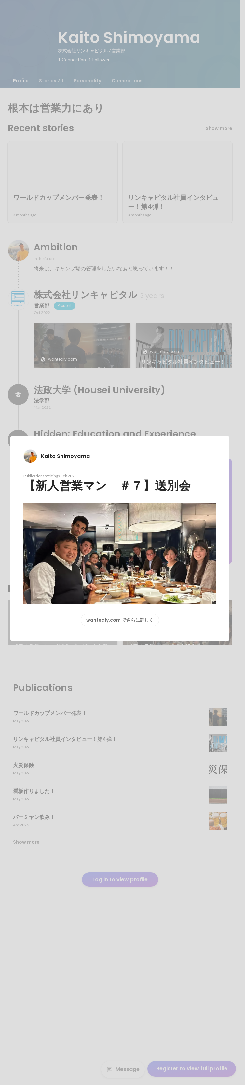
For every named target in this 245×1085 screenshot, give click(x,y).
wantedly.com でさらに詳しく (120, 620)
